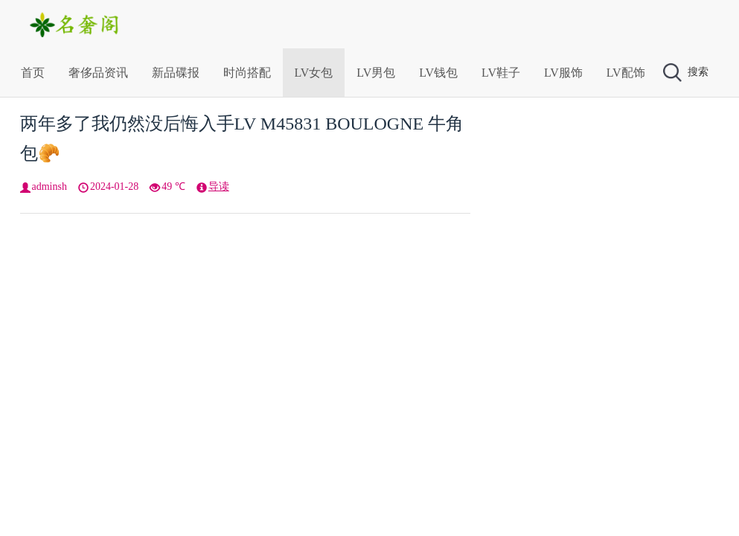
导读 (218, 186)
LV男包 (375, 72)
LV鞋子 (501, 72)
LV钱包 (438, 72)
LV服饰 (563, 72)
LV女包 (314, 72)
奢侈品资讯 (98, 72)
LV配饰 (626, 72)
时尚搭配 (247, 72)
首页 (33, 72)
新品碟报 (175, 72)
